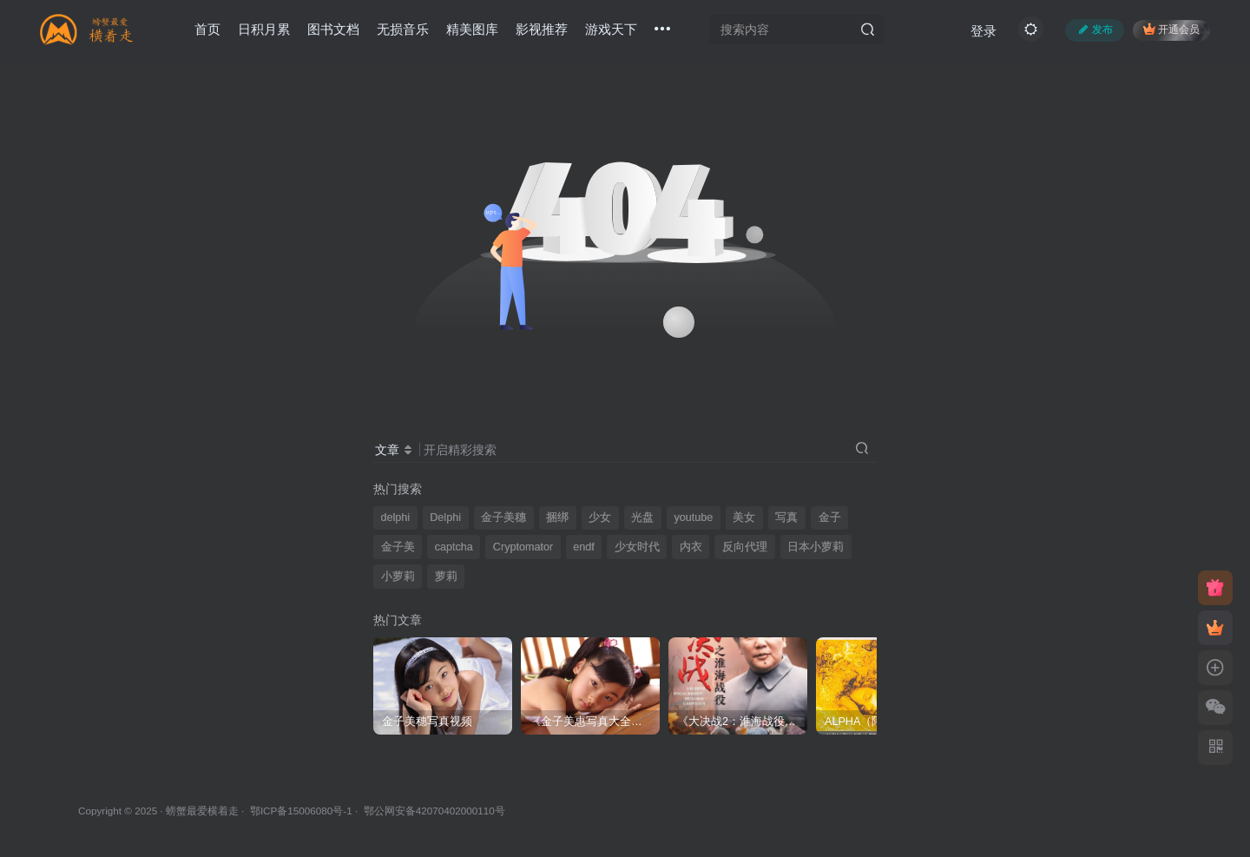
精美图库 (472, 29)
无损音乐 (403, 29)
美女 (744, 517)
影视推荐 (542, 29)
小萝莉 (398, 576)
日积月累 (264, 29)
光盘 (642, 517)
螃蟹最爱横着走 (202, 810)
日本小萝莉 (815, 547)
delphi (396, 517)
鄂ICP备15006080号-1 (301, 810)
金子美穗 (503, 517)
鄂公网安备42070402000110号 (434, 810)
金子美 (398, 547)
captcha (454, 547)
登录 (983, 30)
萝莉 (446, 576)
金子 (830, 517)
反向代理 (744, 547)
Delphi (445, 517)
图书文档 (333, 29)
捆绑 (557, 517)
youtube (693, 517)
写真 (786, 517)
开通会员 (1171, 29)
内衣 (691, 547)
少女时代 (637, 547)
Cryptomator (523, 547)
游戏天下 (611, 29)
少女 (600, 517)
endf (584, 547)
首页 (207, 29)
